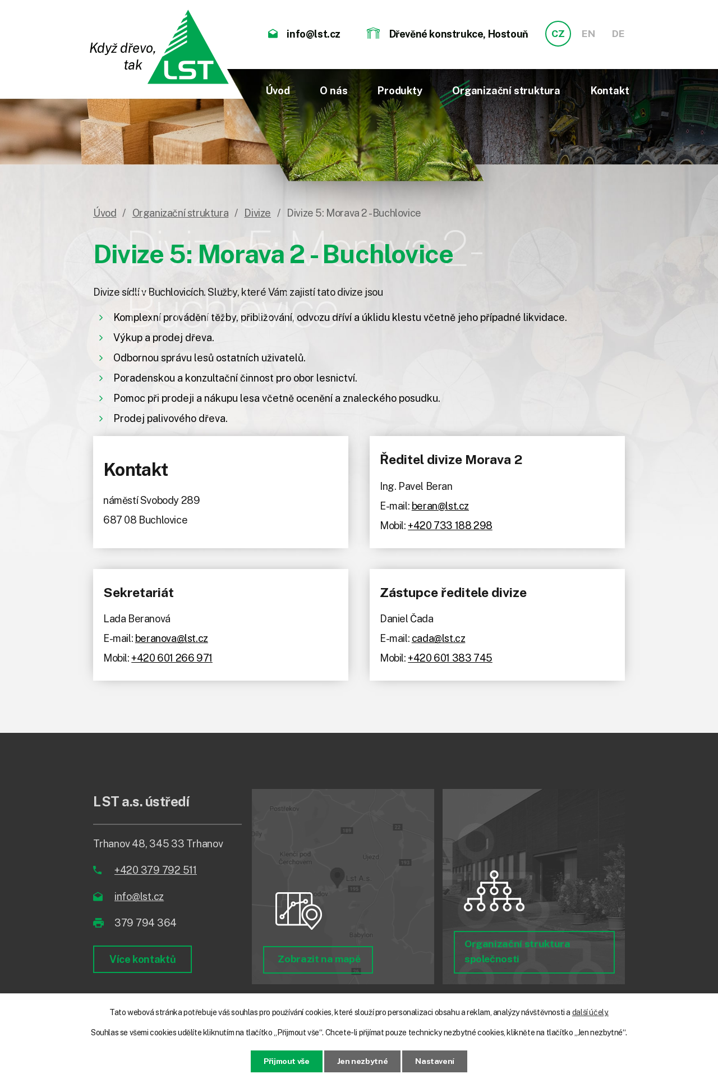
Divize (257, 213)
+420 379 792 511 (155, 870)
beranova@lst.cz (171, 638)
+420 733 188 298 (450, 525)
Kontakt (610, 91)
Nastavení (435, 1061)
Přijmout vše (286, 1061)
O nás (333, 91)
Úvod (278, 91)
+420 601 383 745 (450, 658)
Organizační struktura (506, 91)
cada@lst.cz (439, 638)
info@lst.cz (139, 896)
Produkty (400, 91)
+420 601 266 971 (172, 658)
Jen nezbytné (362, 1061)
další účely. (590, 1012)
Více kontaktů (142, 959)
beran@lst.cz (440, 506)
